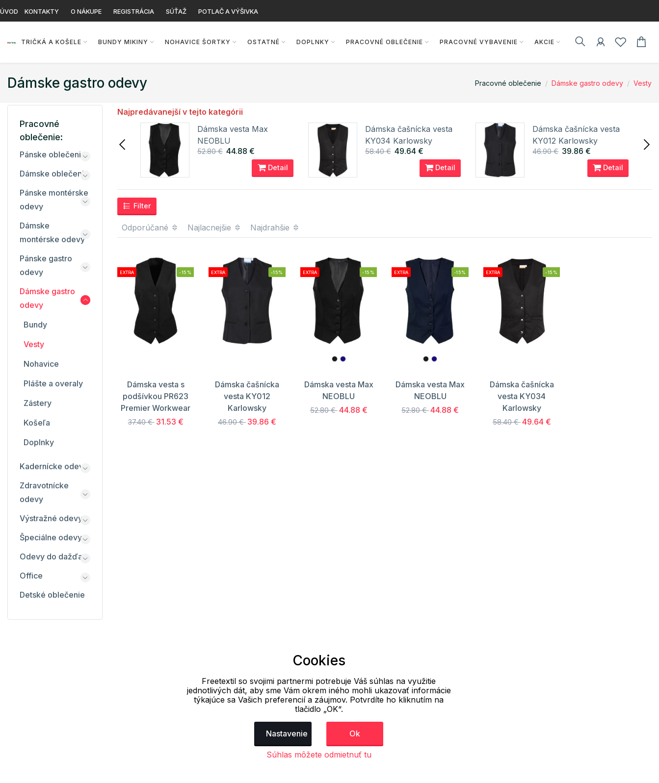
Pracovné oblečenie (383, 42)
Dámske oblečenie (54, 173)
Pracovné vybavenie (478, 42)
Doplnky (312, 42)
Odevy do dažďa (51, 556)
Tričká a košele (51, 42)
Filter (137, 206)
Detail (273, 167)
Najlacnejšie (214, 227)
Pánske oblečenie (53, 154)
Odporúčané (150, 227)
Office (31, 576)
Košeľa (37, 423)
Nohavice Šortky (197, 42)
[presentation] (123, 143)
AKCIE (544, 42)
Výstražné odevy (51, 518)
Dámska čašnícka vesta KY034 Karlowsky (522, 396)
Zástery (38, 403)
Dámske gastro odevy (587, 83)
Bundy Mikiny (123, 42)
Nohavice (41, 364)
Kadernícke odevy (54, 466)
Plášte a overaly (53, 383)
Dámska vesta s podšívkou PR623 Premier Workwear (155, 396)
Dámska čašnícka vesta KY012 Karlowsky (247, 396)
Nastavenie (287, 733)
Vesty (642, 83)
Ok (354, 733)
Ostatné (263, 42)
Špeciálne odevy (51, 537)
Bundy (35, 324)
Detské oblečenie (52, 595)
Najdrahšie (275, 227)
